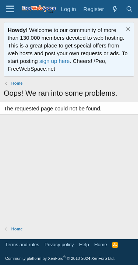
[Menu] (10, 9)
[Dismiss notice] (127, 30)
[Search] (129, 9)
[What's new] (114, 9)
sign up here (54, 61)
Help (84, 244)
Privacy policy (59, 244)
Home (100, 244)
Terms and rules (22, 244)
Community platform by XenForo (60, 258)
